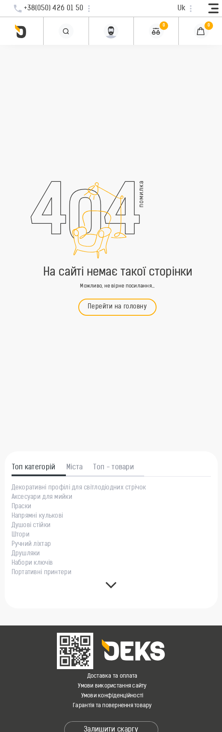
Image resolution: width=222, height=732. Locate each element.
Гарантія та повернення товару (112, 705)
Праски (22, 507)
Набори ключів (32, 563)
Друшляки (26, 554)
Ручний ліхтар (31, 545)
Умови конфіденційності (112, 696)
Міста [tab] (74, 467)
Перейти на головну (117, 307)
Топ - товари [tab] (113, 467)
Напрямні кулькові (37, 516)
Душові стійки (31, 526)
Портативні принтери (41, 573)
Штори (21, 535)
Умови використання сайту (112, 686)
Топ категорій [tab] (34, 467)
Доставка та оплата (112, 676)
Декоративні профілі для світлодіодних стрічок (79, 488)
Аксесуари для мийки (42, 498)
